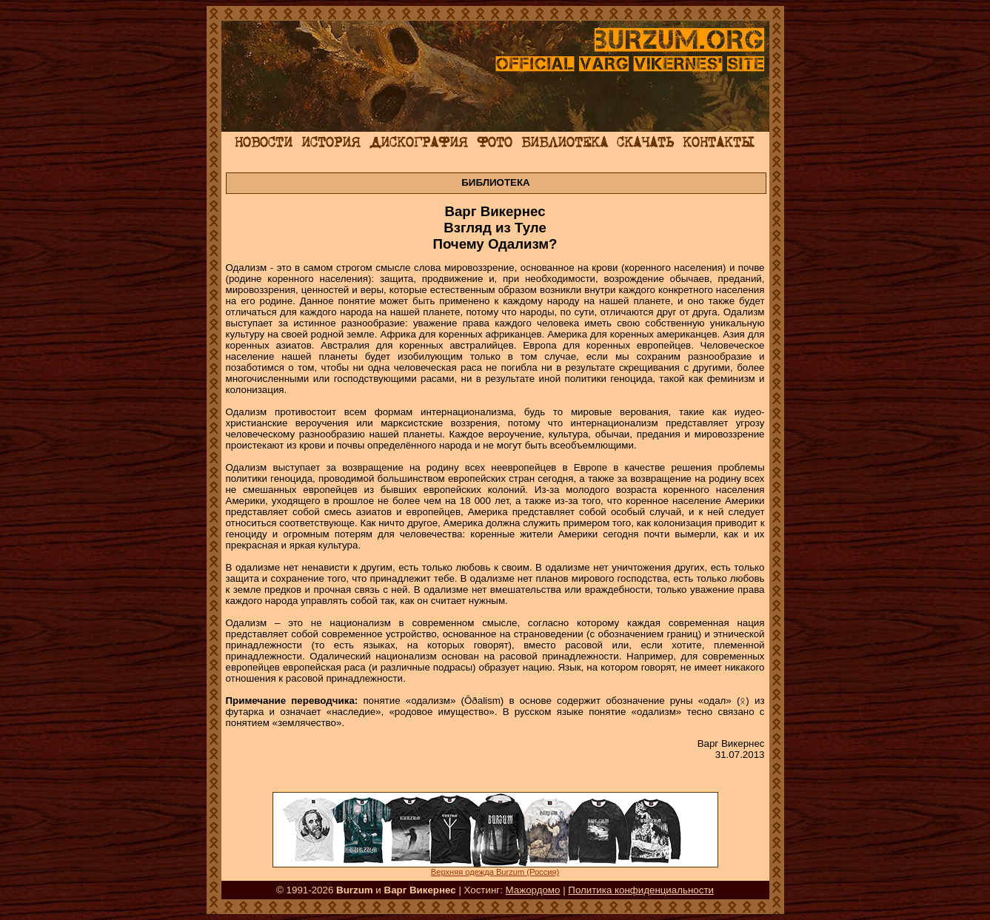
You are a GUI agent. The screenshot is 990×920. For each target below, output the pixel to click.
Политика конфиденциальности (641, 890)
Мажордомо (533, 890)
